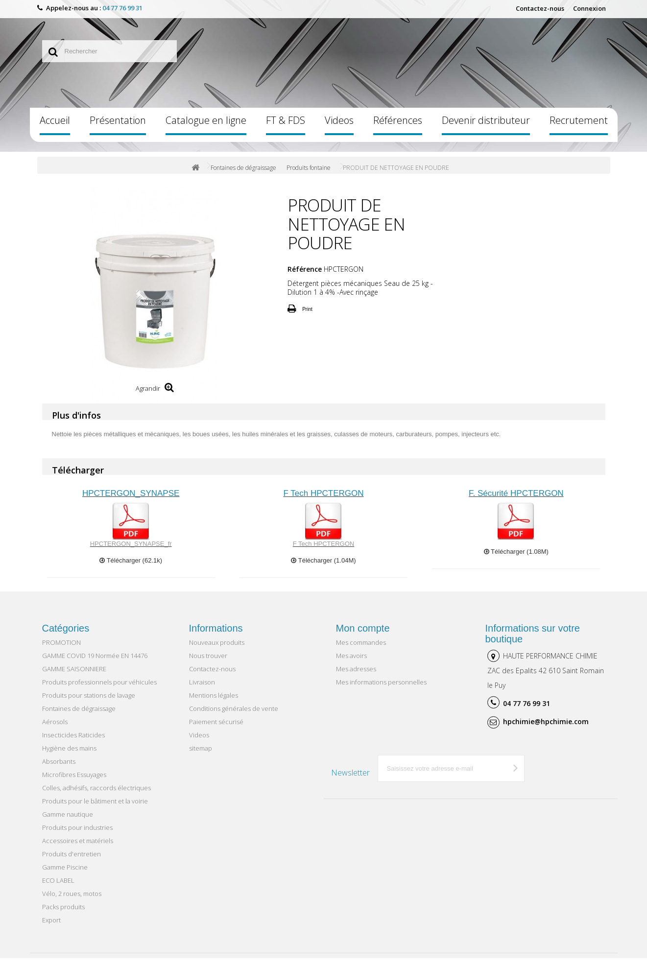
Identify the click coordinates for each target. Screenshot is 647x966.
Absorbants (58, 769)
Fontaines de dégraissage (243, 176)
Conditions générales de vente (233, 716)
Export (51, 927)
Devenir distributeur (486, 128)
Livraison (202, 689)
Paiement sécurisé (216, 729)
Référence (305, 277)
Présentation (118, 128)
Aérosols (55, 729)
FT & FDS (285, 128)
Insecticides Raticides (73, 742)
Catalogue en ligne (206, 128)
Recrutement (579, 128)
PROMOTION (61, 650)
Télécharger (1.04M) (323, 568)
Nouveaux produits (216, 650)
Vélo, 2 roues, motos (71, 901)
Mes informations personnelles (381, 689)
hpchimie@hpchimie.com (546, 729)
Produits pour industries (77, 835)
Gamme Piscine (65, 875)
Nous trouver (208, 663)
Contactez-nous (540, 8)
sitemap (200, 756)
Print (307, 317)
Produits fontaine (309, 176)
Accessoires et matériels (77, 848)
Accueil (55, 128)
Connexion (589, 8)
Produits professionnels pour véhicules (99, 689)
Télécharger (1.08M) (516, 559)
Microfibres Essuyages (74, 782)
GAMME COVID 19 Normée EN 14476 (94, 663)
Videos (339, 128)
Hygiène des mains (69, 756)
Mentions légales (213, 703)
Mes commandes (361, 650)
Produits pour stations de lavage (88, 703)
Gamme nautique (67, 822)
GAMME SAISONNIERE (74, 676)
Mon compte (363, 636)
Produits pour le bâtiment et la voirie (95, 808)
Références (397, 128)
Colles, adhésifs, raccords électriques (96, 795)
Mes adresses (356, 676)
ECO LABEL (58, 888)
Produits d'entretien (71, 861)
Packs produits (63, 914)
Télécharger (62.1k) (130, 568)
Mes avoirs (351, 663)
